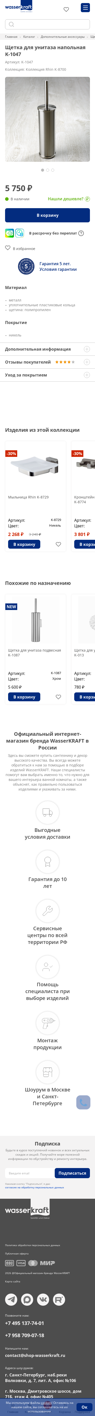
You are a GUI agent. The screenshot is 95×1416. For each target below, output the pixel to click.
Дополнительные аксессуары (63, 36)
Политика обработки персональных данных (32, 1245)
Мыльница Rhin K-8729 (28, 497)
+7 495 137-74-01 (24, 1323)
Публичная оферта (17, 1253)
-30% (11, 453)
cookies (46, 1403)
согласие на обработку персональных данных (34, 1187)
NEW (11, 607)
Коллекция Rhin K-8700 (46, 69)
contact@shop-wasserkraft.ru (35, 1355)
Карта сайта (12, 1281)
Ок (84, 1407)
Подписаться (72, 1173)
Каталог (29, 36)
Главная (11, 36)
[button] (42, 170)
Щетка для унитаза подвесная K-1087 (34, 652)
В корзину (48, 215)
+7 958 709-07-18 (24, 1335)
